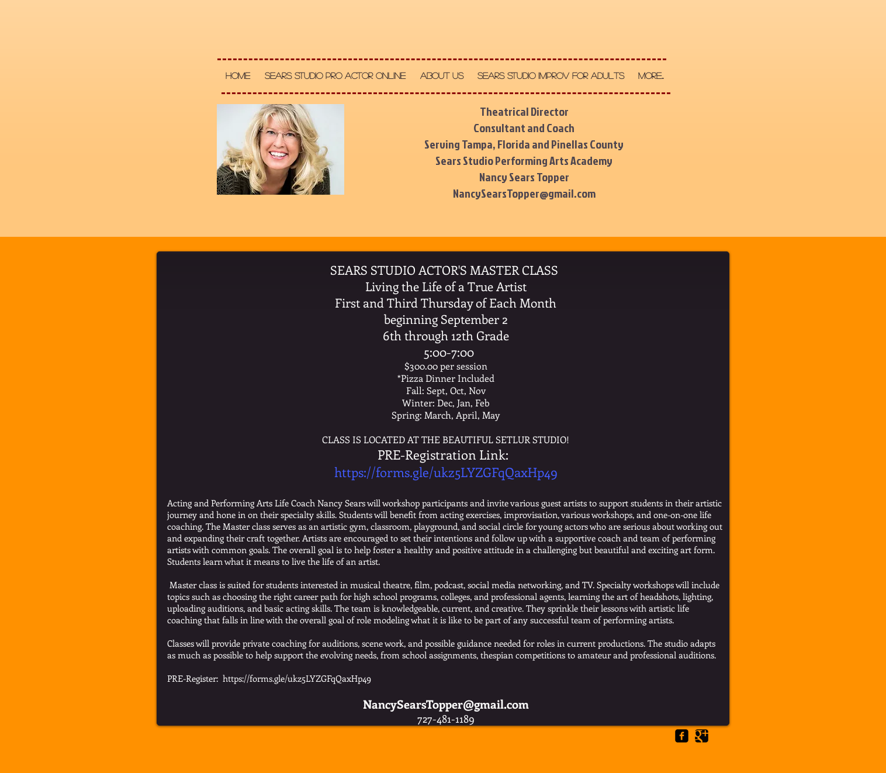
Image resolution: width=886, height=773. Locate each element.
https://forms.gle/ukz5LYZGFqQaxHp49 (446, 472)
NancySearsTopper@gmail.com (446, 704)
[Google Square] (701, 736)
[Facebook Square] (681, 736)
